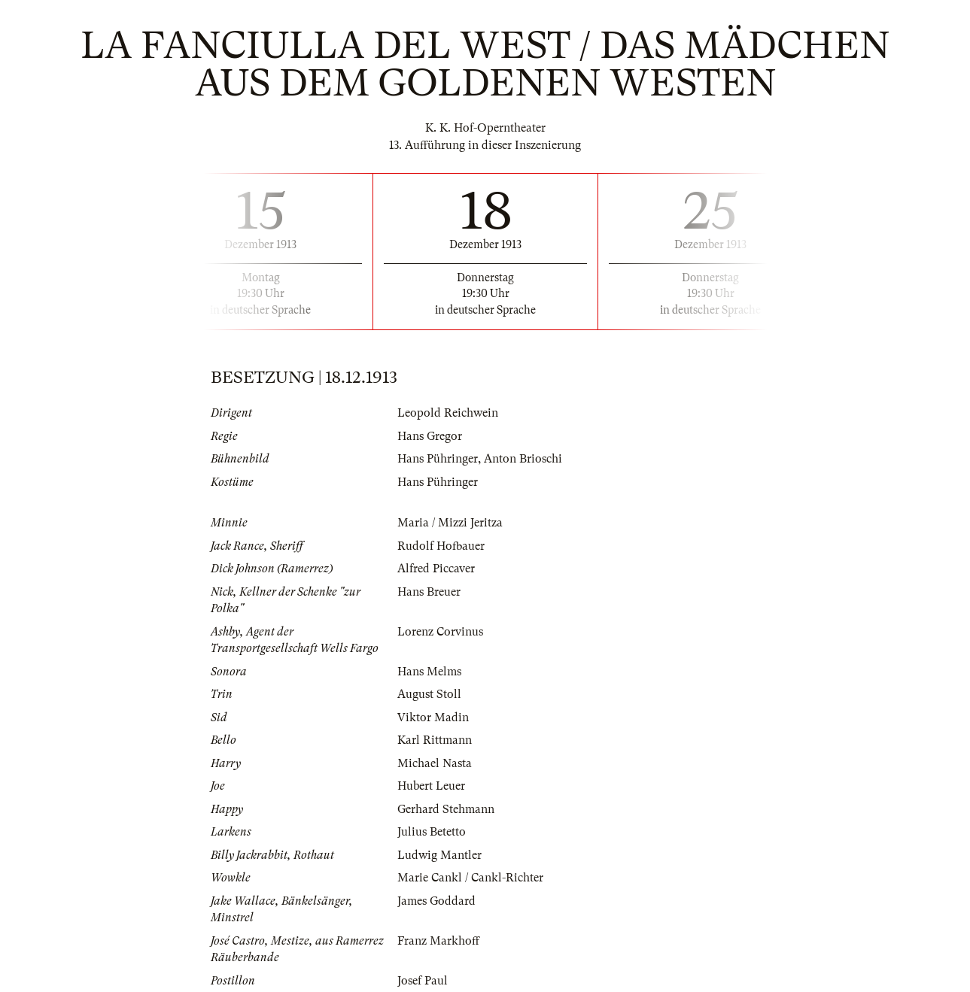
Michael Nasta (434, 763)
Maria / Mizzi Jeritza (450, 522)
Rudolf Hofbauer (441, 546)
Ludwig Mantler (439, 855)
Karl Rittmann (434, 740)
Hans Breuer (429, 592)
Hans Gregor (429, 436)
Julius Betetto (431, 832)
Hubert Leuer (431, 786)
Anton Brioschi (523, 459)
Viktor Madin (433, 717)
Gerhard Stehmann (445, 809)
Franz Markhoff (438, 941)
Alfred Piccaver (436, 568)
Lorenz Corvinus (440, 632)
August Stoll (429, 694)
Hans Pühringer (437, 459)
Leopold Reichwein (447, 413)
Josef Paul (422, 980)
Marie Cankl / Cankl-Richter (470, 877)
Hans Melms (429, 671)
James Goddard (436, 901)
